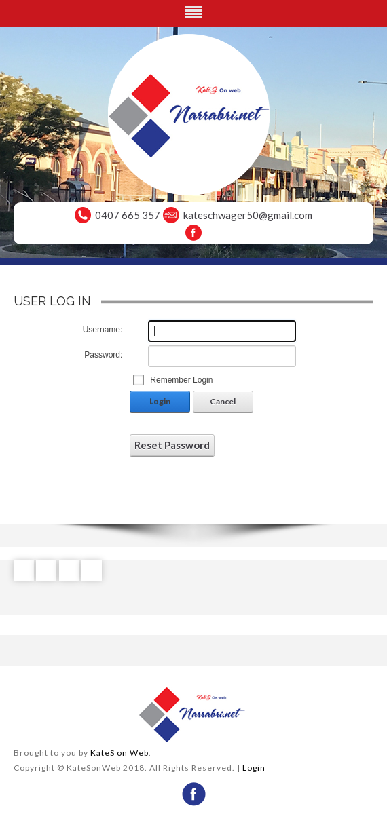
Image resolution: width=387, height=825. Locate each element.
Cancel (223, 401)
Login (159, 401)
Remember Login (181, 380)
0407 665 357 (127, 215)
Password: (103, 355)
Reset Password (172, 445)
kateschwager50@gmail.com (247, 215)
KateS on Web (119, 753)
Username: (103, 329)
